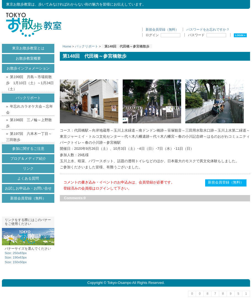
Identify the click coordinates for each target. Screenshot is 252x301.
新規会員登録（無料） (162, 29)
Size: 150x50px (16, 262)
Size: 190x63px (16, 257)
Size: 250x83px (16, 253)
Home (67, 46)
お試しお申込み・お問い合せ (28, 188)
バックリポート (86, 46)
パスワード (207, 35)
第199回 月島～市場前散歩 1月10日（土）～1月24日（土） (30, 83)
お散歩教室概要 (28, 58)
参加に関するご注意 (28, 148)
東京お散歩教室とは (28, 48)
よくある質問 (28, 178)
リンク (28, 168)
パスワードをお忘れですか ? (207, 29)
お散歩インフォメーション (28, 68)
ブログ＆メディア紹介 (28, 158)
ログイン (163, 35)
